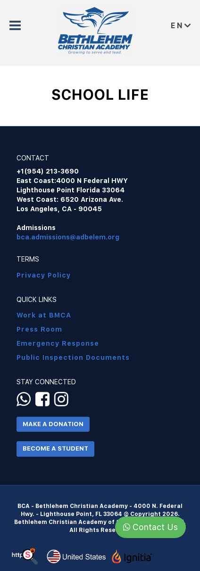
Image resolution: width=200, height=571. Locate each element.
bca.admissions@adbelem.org (68, 237)
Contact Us (150, 527)
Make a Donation (53, 424)
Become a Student (55, 448)
